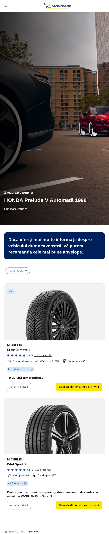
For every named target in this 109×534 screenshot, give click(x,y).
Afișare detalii (19, 387)
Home (10, 531)
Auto (22, 531)
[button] (29, 355)
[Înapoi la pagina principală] (57, 6)
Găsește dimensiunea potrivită (79, 387)
